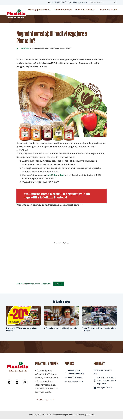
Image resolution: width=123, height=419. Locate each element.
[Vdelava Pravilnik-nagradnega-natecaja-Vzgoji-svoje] (61, 243)
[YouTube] (17, 382)
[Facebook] (9, 382)
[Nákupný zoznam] (78, 2)
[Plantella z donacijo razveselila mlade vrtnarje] (99, 316)
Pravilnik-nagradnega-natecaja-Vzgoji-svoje (34, 284)
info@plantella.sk (59, 2)
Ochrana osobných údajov (63, 415)
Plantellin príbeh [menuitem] (110, 10)
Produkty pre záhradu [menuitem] (39, 10)
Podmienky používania (85, 415)
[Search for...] (101, 2)
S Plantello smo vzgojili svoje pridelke (61, 328)
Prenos (58, 284)
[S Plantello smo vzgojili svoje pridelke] (61, 316)
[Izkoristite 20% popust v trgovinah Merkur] (23, 316)
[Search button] (115, 2)
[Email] (25, 382)
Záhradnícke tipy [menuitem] (63, 10)
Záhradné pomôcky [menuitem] (86, 10)
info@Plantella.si (55, 175)
